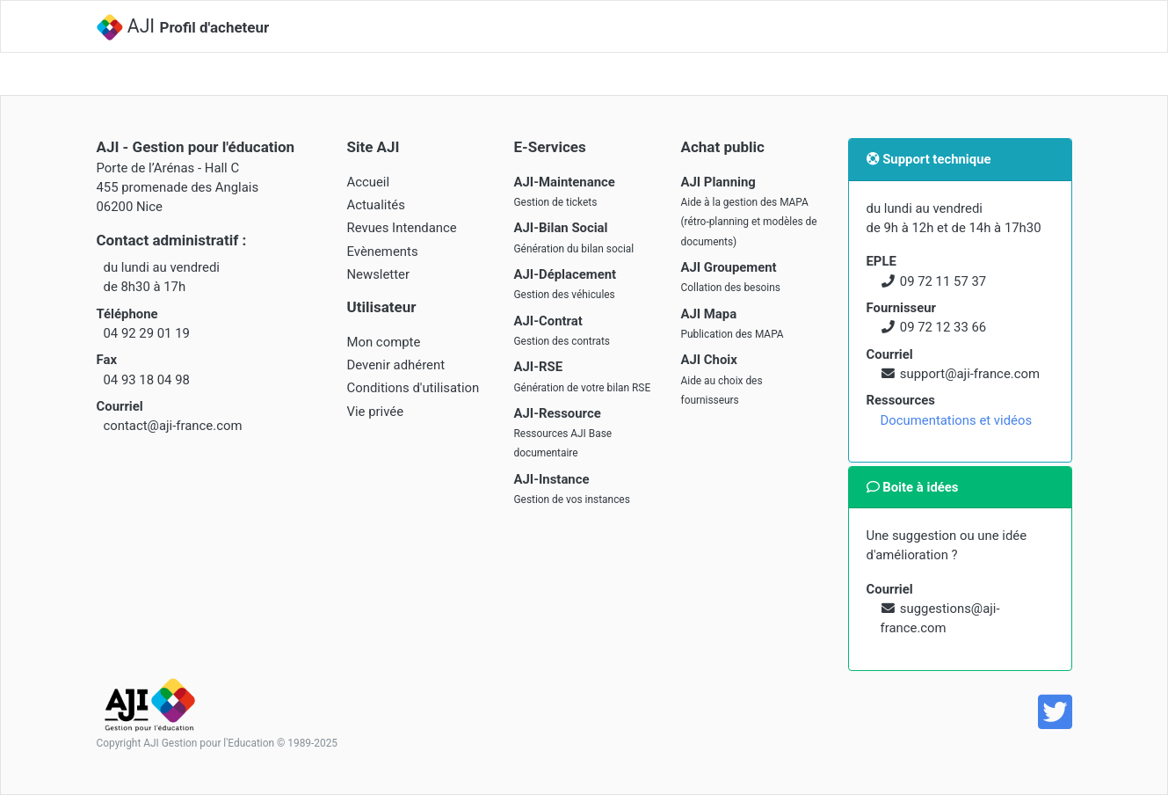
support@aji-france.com (970, 374)
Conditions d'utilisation (413, 388)
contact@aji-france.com (173, 426)
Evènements (382, 251)
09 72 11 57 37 (943, 281)
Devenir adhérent (396, 365)
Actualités (376, 205)
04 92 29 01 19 (147, 333)
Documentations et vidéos (957, 420)
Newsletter (378, 274)
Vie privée (375, 411)
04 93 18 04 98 (147, 380)
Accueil (368, 182)
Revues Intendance (402, 228)
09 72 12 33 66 (943, 327)
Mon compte (384, 342)
